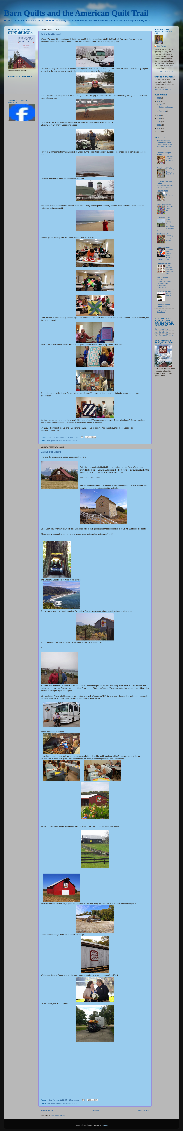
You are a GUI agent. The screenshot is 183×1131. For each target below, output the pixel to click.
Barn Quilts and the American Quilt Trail (76, 13)
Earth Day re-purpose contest (170, 238)
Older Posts (143, 1110)
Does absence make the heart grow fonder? (170, 269)
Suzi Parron (161, 46)
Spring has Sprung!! (51, 34)
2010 (159, 128)
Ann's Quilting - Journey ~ (163, 278)
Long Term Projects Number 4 (169, 159)
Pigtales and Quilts (164, 168)
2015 (159, 101)
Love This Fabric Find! (169, 208)
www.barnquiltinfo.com (163, 89)
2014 (159, 115)
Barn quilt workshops (54, 440)
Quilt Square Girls (161, 329)
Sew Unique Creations (162, 311)
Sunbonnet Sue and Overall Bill (170, 172)
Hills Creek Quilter (164, 204)
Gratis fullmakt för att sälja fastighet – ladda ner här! (164, 147)
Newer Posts (47, 1110)
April (161, 104)
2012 (159, 122)
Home (95, 1110)
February (162, 111)
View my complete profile (164, 71)
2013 (159, 118)
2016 (159, 98)
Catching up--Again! (51, 452)
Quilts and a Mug (164, 234)
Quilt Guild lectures (70, 440)
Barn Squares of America (164, 335)
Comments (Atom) (58, 1116)
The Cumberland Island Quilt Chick (164, 142)
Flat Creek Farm (163, 218)
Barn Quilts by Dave (162, 332)
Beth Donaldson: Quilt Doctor (163, 306)
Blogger (105, 1125)
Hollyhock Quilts (163, 247)
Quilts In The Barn (164, 263)
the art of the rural (164, 291)
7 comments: (73, 437)
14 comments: (74, 1100)
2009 (159, 132)
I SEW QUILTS (162, 191)
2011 (159, 125)
